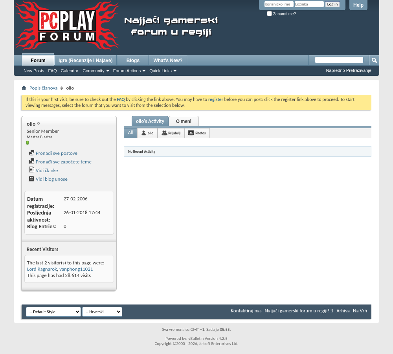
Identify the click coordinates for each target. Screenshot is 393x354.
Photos (200, 133)
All (130, 132)
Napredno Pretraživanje (348, 70)
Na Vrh (360, 311)
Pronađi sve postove (52, 153)
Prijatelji (174, 133)
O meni (183, 121)
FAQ (52, 70)
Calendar (70, 70)
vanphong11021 (76, 269)
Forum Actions (127, 70)
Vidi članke (43, 170)
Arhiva (343, 311)
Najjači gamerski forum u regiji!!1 (299, 311)
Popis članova (43, 88)
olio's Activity (150, 121)
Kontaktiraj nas (246, 311)
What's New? (167, 60)
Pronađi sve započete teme (60, 162)
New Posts (34, 70)
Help (358, 5)
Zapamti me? (281, 14)
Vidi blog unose (48, 179)
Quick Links (160, 70)
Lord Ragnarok (42, 269)
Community (94, 70)
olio (150, 133)
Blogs (133, 60)
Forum (38, 60)
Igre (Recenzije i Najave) (85, 60)
